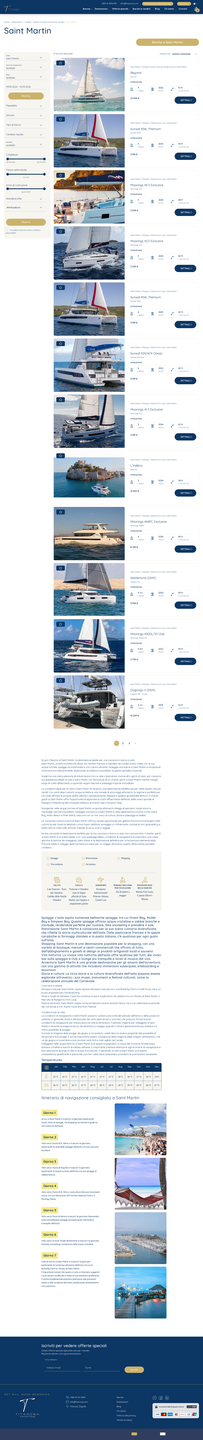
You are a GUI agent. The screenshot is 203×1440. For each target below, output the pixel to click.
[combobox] (26, 58)
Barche (87, 9)
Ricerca (26, 95)
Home (6, 22)
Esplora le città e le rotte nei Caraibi (48, 22)
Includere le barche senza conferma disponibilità (23, 231)
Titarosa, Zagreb (76, 1406)
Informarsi (184, 3)
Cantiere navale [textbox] (14, 134)
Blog (157, 9)
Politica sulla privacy (126, 1415)
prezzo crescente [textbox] (181, 54)
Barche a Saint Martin (167, 42)
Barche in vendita (142, 9)
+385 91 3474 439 (109, 3)
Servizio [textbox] (10, 115)
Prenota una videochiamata (157, 3)
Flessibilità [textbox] (11, 105)
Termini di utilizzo (124, 1420)
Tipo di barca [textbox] (13, 124)
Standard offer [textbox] (14, 198)
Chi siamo (169, 9)
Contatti (183, 9)
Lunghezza (12, 154)
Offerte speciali (120, 9)
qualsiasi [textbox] (10, 68)
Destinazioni (101, 9)
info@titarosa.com (129, 3)
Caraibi (27, 22)
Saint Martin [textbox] (12, 58)
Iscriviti (134, 1369)
